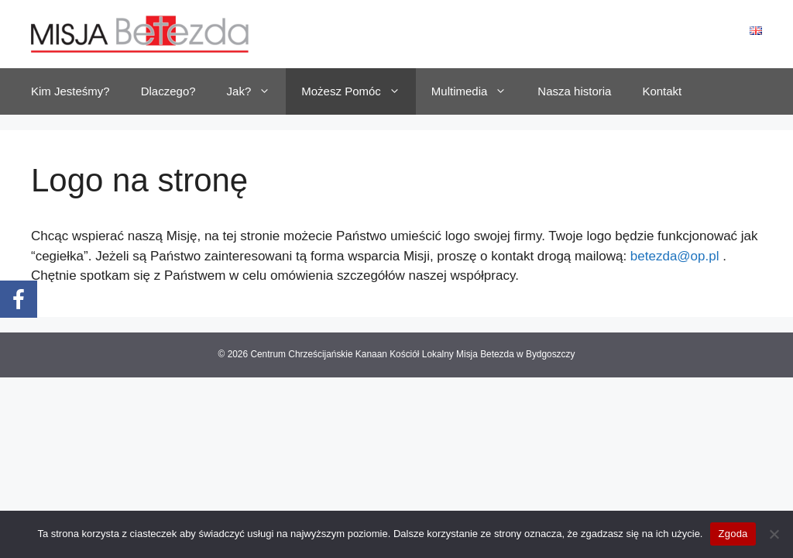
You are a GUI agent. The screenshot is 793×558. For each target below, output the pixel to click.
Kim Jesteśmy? (70, 91)
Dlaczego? (168, 91)
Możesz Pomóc (358, 91)
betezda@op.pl (674, 256)
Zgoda (732, 533)
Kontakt (661, 91)
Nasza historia (574, 91)
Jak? (257, 91)
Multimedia (477, 91)
